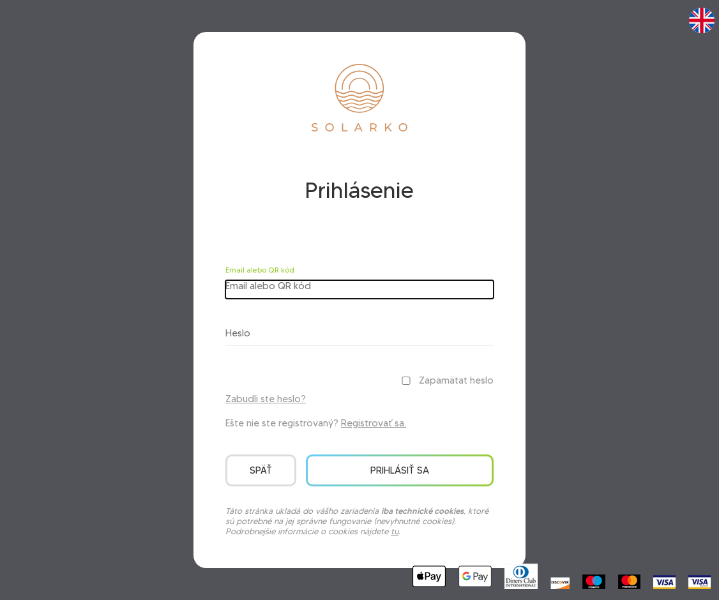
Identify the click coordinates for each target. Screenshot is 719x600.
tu (394, 531)
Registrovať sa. (373, 423)
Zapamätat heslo (456, 380)
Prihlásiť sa (399, 470)
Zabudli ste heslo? (265, 399)
